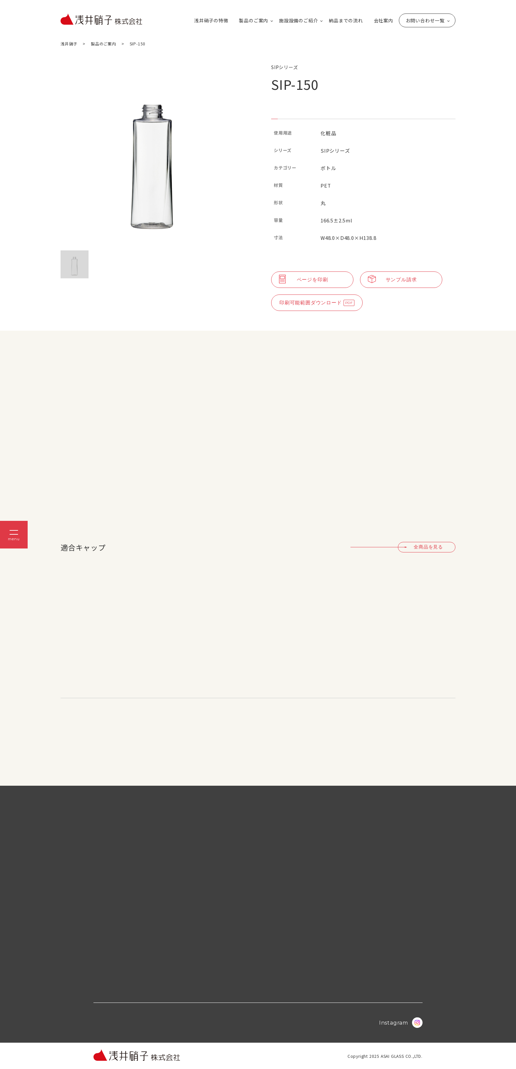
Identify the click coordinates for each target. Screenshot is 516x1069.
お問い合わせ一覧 (425, 20)
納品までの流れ (346, 20)
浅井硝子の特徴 (211, 20)
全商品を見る (428, 547)
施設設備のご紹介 (298, 20)
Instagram (401, 1022)
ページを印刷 (303, 280)
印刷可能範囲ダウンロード (310, 302)
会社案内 (383, 20)
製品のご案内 (253, 20)
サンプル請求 (392, 279)
